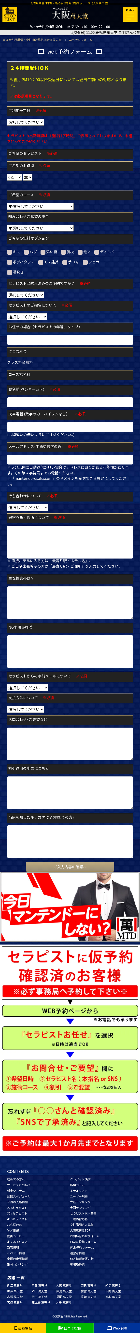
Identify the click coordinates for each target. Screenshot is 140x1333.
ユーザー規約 (79, 1196)
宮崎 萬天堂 (15, 1302)
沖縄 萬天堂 (64, 1302)
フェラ (91, 262)
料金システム (16, 1190)
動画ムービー (16, 1236)
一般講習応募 (79, 1219)
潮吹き (15, 272)
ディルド (104, 251)
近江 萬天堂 (15, 1285)
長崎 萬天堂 (88, 1296)
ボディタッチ (21, 262)
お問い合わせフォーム (84, 1236)
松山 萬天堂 (39, 1296)
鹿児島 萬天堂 (41, 1302)
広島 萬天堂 (64, 1291)
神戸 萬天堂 (15, 1291)
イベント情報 (16, 1253)
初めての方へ (16, 1179)
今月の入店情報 (17, 1202)
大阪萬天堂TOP (80, 1230)
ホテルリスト (79, 1190)
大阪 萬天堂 (64, 1285)
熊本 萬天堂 (113, 1296)
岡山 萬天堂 (39, 1291)
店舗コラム (77, 1185)
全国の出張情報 (17, 1258)
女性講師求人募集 (82, 1224)
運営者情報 (77, 1253)
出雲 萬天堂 (88, 1291)
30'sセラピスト (17, 1213)
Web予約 (117, 1328)
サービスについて (19, 1185)
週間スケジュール (18, 1196)
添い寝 (49, 251)
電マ (84, 251)
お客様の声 (14, 1224)
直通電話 (23, 1328)
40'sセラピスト (17, 1219)
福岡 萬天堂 (64, 1296)
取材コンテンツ (17, 1264)
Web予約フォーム (82, 1247)
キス (13, 251)
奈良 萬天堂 (88, 1285)
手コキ (70, 262)
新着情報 (13, 1247)
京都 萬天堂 (39, 1285)
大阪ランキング (80, 1202)
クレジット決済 (80, 1179)
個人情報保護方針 (82, 1258)
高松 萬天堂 (15, 1296)
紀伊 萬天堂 (113, 1285)
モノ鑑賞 (48, 262)
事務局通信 (77, 1264)
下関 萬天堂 (113, 1291)
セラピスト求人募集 (83, 1213)
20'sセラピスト (17, 1207)
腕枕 (67, 251)
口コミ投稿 (69, 1328)
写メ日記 (13, 1230)
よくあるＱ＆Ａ (17, 1241)
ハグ (30, 251)
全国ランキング (80, 1207)
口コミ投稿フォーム (83, 1241)
